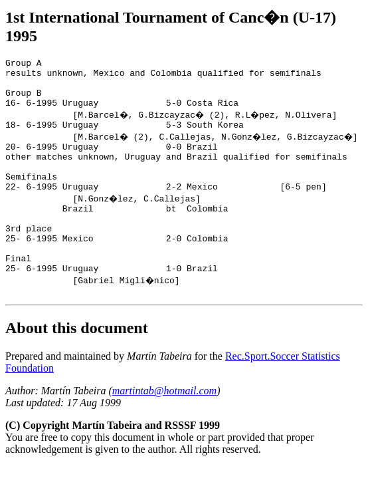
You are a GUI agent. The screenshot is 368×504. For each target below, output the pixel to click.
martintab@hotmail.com (164, 428)
